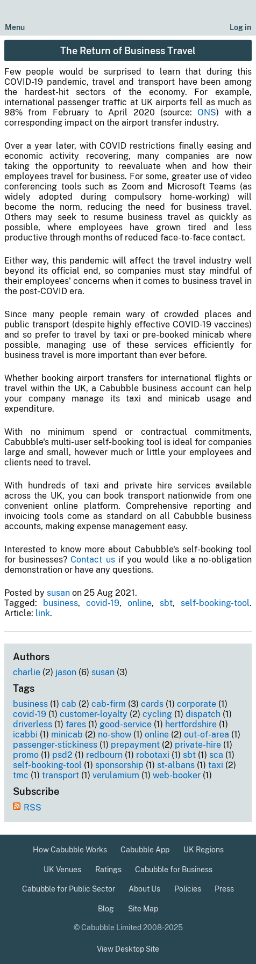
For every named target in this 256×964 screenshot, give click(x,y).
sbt (166, 603)
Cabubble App (144, 849)
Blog (106, 908)
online (139, 603)
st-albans (176, 765)
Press (224, 889)
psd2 (62, 755)
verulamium (116, 775)
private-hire (198, 745)
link (42, 613)
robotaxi (152, 755)
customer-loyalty (93, 714)
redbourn (104, 755)
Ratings (108, 869)
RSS (32, 807)
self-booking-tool (215, 603)
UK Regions (203, 849)
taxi (215, 765)
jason (65, 672)
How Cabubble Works (70, 849)
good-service (125, 724)
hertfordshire (191, 724)
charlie (26, 672)
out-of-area (206, 734)
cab (68, 704)
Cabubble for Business (173, 869)
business (60, 603)
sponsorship (119, 765)
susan (58, 593)
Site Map (143, 908)
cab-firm (108, 704)
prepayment (135, 745)
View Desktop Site (128, 949)
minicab (67, 734)
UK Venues (62, 869)
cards (152, 704)
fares (76, 724)
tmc (21, 775)
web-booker (177, 775)
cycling (157, 714)
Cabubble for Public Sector (68, 889)
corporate (196, 704)
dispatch (203, 714)
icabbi (25, 734)
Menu (15, 27)
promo (26, 755)
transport (60, 775)
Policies (187, 889)
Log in (240, 27)
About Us (144, 889)
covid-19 (102, 603)
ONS (206, 112)
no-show (114, 734)
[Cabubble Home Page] (128, 18)
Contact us (92, 559)
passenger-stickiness (55, 745)
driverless (32, 724)
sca (216, 755)
